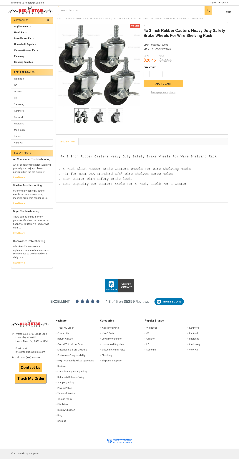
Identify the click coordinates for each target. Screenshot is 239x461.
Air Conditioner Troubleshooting (31, 161)
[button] (30, 370)
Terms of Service (66, 395)
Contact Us (30, 370)
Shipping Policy (65, 384)
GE (15, 87)
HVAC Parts (20, 35)
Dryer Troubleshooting (26, 213)
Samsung (19, 106)
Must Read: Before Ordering (72, 352)
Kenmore (19, 113)
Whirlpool (19, 81)
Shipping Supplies (32, 64)
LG (15, 100)
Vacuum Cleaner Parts (26, 52)
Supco (17, 138)
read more (19, 179)
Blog (59, 417)
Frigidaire (19, 125)
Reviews (61, 368)
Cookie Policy (64, 401)
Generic (18, 94)
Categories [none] (21, 23)
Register (223, 2)
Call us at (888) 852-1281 (29, 359)
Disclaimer (63, 406)
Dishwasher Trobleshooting (29, 243)
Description (67, 144)
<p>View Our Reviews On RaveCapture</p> (119, 305)
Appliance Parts (32, 29)
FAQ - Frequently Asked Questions (75, 363)
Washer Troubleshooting (27, 187)
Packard (18, 119)
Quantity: (150, 69)
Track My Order (30, 381)
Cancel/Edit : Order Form (70, 346)
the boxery (19, 132)
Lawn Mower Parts (24, 40)
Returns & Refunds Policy (70, 379)
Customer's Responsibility (71, 357)
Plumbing (19, 58)
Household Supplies (25, 46)
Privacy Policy (64, 390)
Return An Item (65, 341)
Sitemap (61, 423)
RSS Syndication (66, 412)
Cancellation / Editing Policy (72, 374)
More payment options (163, 94)
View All (18, 145)
